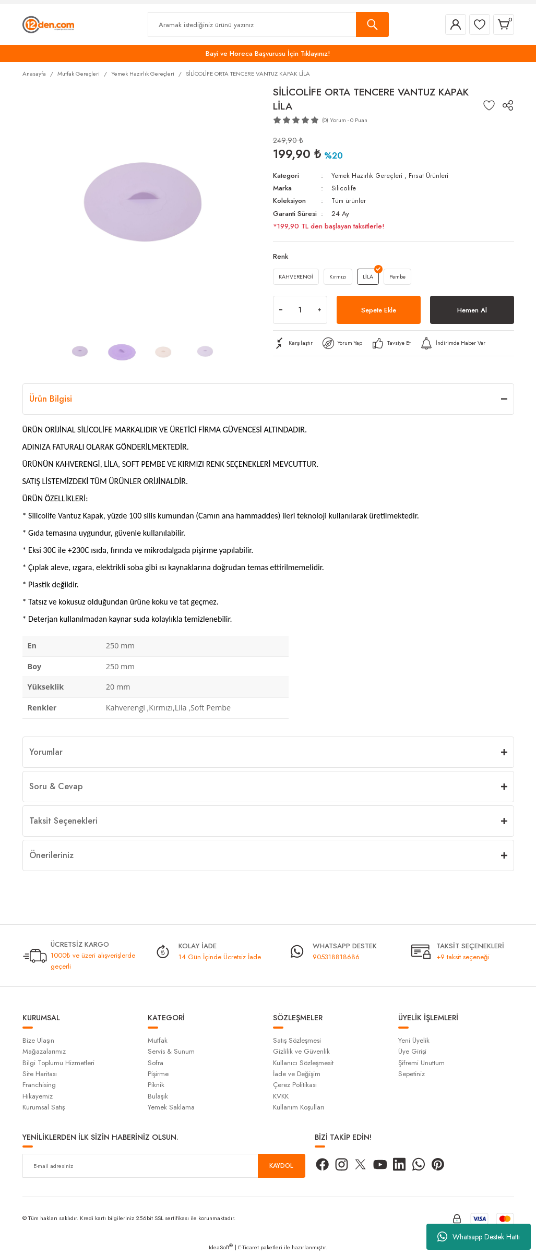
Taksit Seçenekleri (63, 821)
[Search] (268, 24)
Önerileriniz (51, 855)
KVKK (281, 1096)
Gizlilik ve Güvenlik (301, 1051)
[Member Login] (455, 24)
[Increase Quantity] (319, 312)
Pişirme (158, 1074)
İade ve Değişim (296, 1074)
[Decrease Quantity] (280, 312)
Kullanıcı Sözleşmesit (303, 1063)
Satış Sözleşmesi (297, 1040)
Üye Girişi (412, 1051)
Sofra (155, 1063)
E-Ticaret (248, 1247)
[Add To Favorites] (489, 105)
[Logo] (48, 24)
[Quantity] (300, 312)
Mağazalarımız (44, 1051)
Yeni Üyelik (414, 1040)
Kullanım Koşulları (298, 1107)
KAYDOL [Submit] (281, 1165)
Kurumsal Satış (43, 1107)
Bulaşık (158, 1096)
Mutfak (158, 1040)
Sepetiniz (411, 1074)
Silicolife (343, 188)
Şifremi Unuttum (421, 1063)
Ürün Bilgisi (50, 399)
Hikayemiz (37, 1096)
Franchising (39, 1085)
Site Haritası (39, 1074)
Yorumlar (46, 752)
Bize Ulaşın (38, 1040)
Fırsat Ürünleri (429, 175)
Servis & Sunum (171, 1051)
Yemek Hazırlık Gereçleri (367, 175)
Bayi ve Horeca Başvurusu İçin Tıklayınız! (268, 53)
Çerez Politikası (295, 1085)
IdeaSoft (221, 1247)
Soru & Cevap (56, 786)
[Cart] (503, 24)
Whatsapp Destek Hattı (478, 1236)
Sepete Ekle (378, 312)
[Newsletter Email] (163, 1166)
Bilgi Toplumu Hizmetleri (58, 1063)
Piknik (156, 1085)
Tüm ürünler (349, 201)
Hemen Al (472, 312)
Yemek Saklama (171, 1107)
